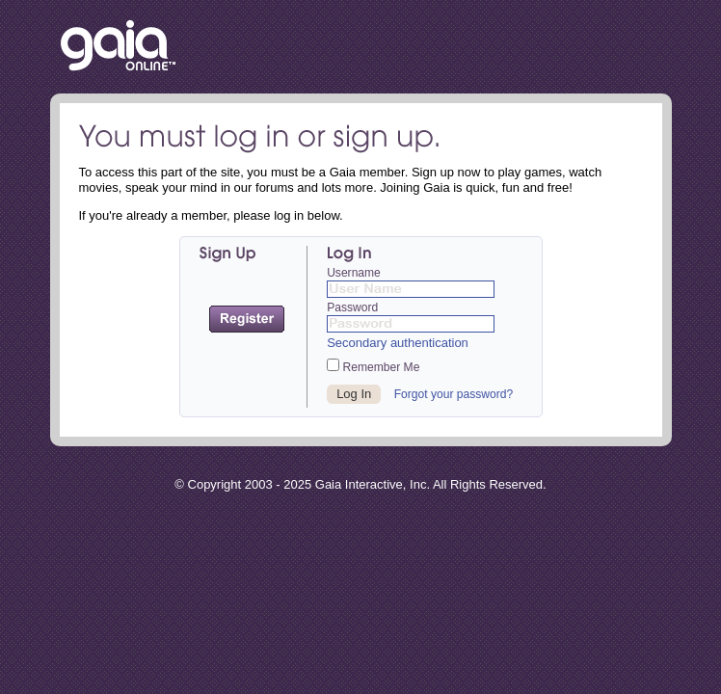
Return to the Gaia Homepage (118, 46)
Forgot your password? (454, 394)
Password (352, 307)
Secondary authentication (397, 342)
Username (354, 273)
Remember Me (373, 366)
